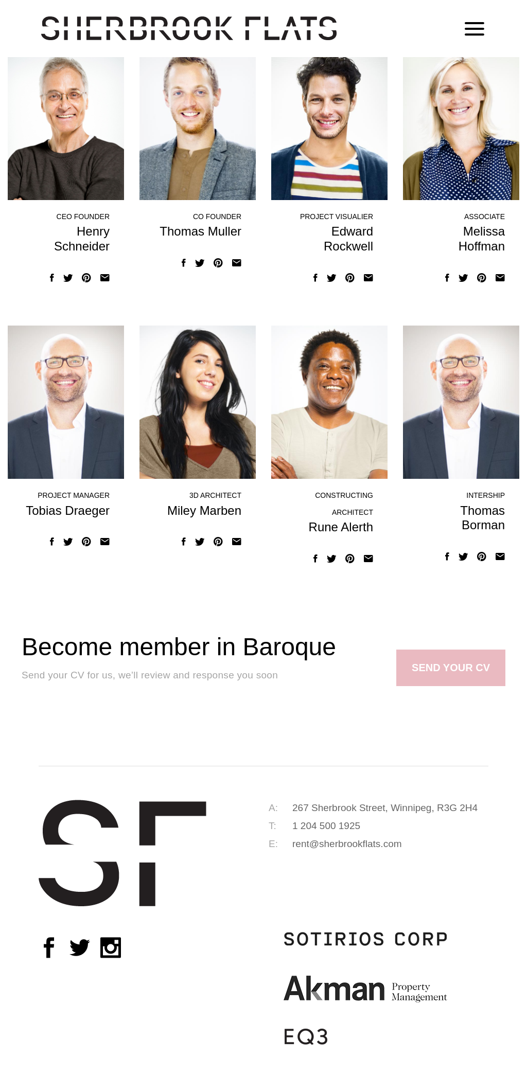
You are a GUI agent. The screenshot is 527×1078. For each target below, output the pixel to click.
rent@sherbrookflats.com (347, 843)
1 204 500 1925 (326, 825)
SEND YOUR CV (451, 667)
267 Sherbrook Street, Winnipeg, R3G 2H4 (385, 807)
